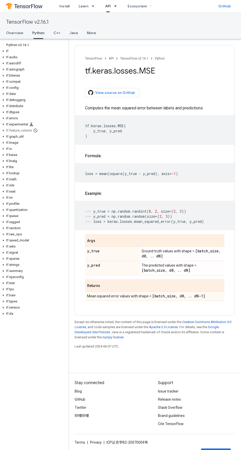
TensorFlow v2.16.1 (27, 22)
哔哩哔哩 (82, 416)
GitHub (224, 6)
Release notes (169, 399)
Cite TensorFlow (171, 424)
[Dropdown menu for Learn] (94, 6)
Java (74, 33)
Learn (83, 6)
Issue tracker (168, 391)
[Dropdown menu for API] (117, 6)
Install (64, 6)
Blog (78, 391)
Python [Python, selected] (38, 33)
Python (160, 58)
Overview (14, 33)
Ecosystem (137, 6)
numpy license (113, 337)
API (111, 58)
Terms (80, 442)
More (91, 33)
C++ (56, 33)
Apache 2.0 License (163, 327)
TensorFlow (93, 58)
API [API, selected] (108, 6)
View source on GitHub (111, 92)
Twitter (80, 407)
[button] (33, 51)
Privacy (96, 442)
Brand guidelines (171, 416)
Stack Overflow (170, 407)
